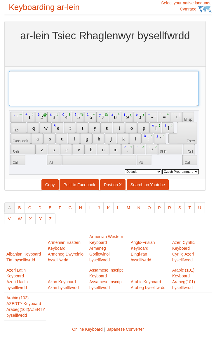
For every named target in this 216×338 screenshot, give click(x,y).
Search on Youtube (147, 184)
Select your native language (186, 7)
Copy (50, 184)
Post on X (113, 184)
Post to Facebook (79, 184)
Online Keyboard (87, 329)
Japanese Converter (125, 329)
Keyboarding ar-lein (44, 7)
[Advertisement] (105, 53)
